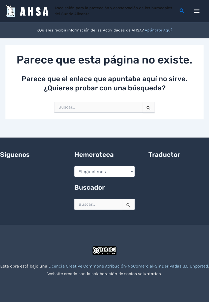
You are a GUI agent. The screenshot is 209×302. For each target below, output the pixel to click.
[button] (182, 11)
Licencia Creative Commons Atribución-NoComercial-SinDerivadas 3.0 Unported (128, 266)
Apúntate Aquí (158, 30)
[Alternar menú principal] (197, 11)
